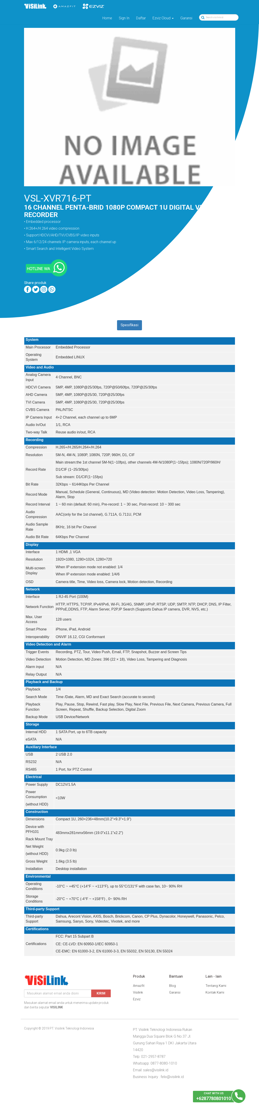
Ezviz (137, 999)
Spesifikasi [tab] (129, 325)
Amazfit (138, 986)
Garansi (186, 18)
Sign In (124, 18)
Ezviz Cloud (163, 18)
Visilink (138, 992)
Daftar (141, 18)
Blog (172, 986)
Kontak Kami (215, 992)
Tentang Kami (216, 986)
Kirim (101, 993)
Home (107, 18)
